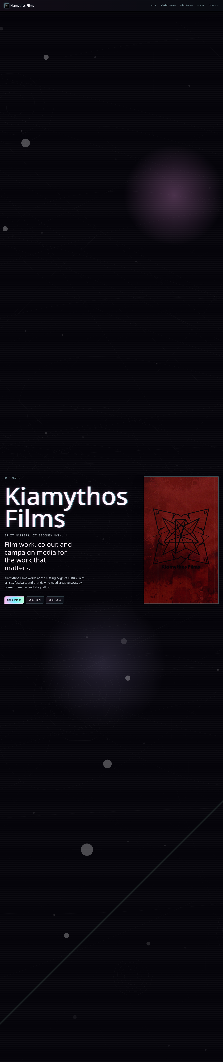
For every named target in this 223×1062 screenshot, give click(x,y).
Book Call (55, 600)
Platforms (186, 5)
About (200, 5)
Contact (214, 5)
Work (153, 5)
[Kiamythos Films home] (19, 5)
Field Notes (168, 5)
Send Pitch (14, 600)
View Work (35, 600)
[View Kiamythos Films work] (181, 540)
